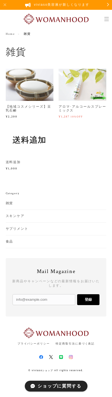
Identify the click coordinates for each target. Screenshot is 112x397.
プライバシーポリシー (33, 343)
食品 (9, 242)
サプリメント (17, 229)
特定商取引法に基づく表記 (75, 343)
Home (10, 34)
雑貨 (9, 203)
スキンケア (15, 216)
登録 (88, 299)
